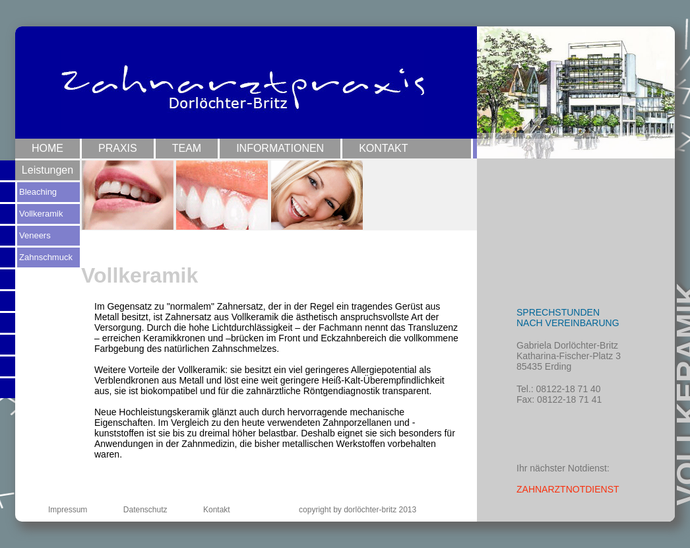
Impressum (67, 509)
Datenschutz (145, 509)
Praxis (117, 148)
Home (47, 148)
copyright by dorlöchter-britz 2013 (357, 509)
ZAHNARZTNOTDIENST (568, 489)
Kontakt (383, 148)
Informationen (280, 148)
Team (186, 148)
